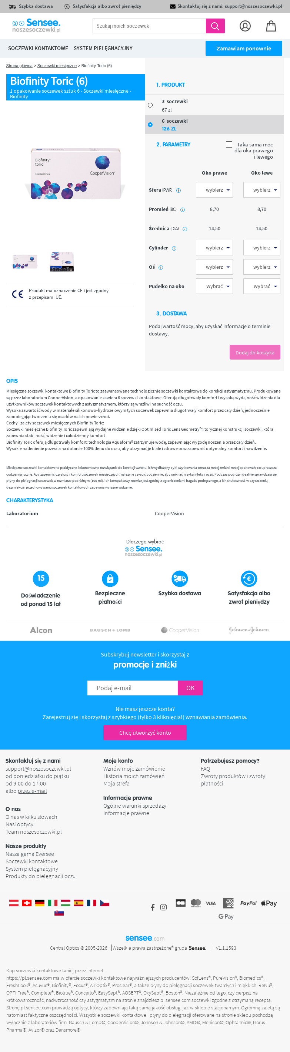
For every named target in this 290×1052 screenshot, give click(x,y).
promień (167, 209)
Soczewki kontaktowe (32, 861)
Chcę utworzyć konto (145, 732)
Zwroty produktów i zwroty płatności (233, 779)
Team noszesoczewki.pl (34, 831)
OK (190, 688)
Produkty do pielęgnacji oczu (41, 876)
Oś (156, 267)
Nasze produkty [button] (26, 846)
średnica (168, 228)
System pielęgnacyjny (32, 868)
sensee (145, 937)
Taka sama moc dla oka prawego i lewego (249, 151)
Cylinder (162, 247)
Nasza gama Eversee (30, 853)
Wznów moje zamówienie (134, 768)
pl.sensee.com (175, 1000)
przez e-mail (32, 790)
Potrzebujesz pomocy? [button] (230, 761)
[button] (54, 809)
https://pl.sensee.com (29, 978)
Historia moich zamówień (134, 776)
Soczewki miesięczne (57, 65)
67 (167, 109)
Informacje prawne (126, 813)
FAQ (205, 768)
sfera (165, 189)
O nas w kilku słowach (31, 816)
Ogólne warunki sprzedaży (134, 805)
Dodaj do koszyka (255, 352)
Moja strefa (116, 783)
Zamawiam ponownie (244, 48)
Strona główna (19, 65)
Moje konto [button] (118, 761)
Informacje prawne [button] (127, 798)
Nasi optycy (19, 824)
